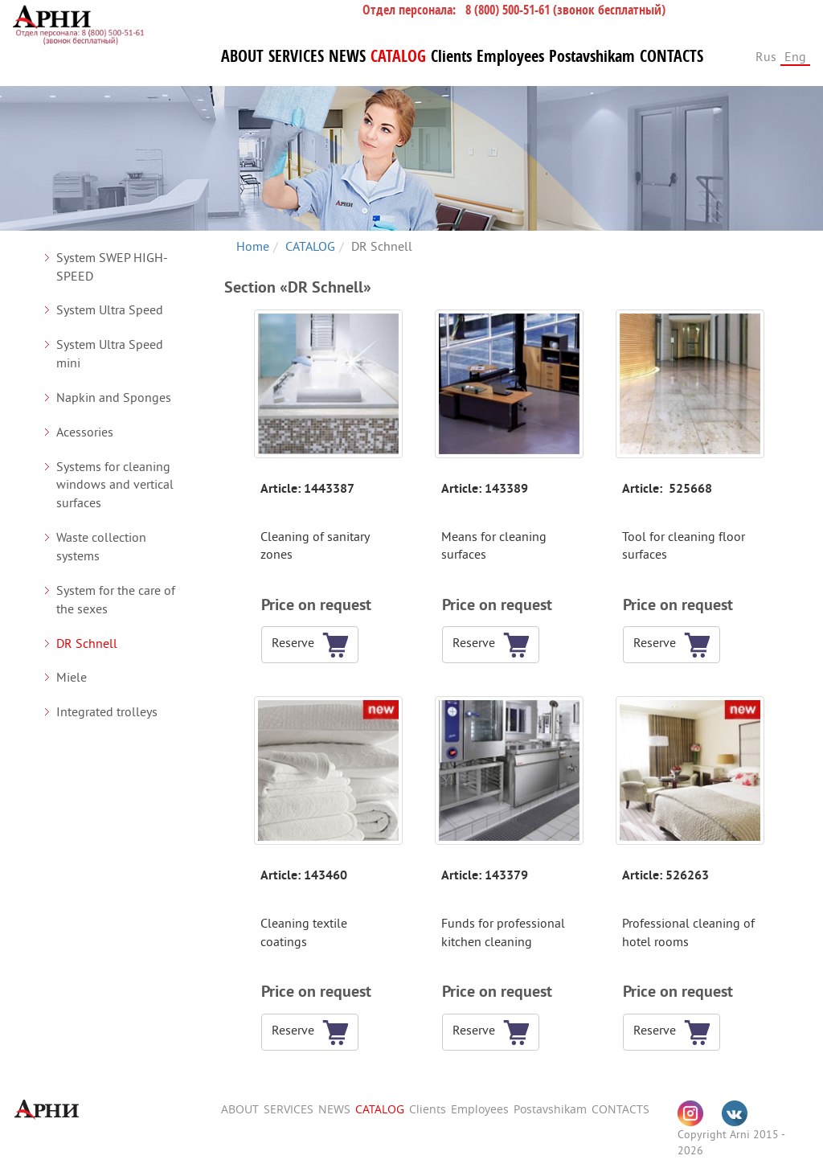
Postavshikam (592, 56)
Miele (71, 677)
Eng (795, 56)
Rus (765, 56)
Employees (510, 56)
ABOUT (242, 56)
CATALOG (398, 56)
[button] (297, 644)
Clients (451, 56)
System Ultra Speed (109, 309)
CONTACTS (671, 56)
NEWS (347, 56)
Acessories (84, 432)
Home (252, 246)
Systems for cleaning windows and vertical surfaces (115, 484)
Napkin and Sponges (113, 397)
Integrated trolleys (107, 711)
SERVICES (296, 56)
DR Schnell (86, 643)
